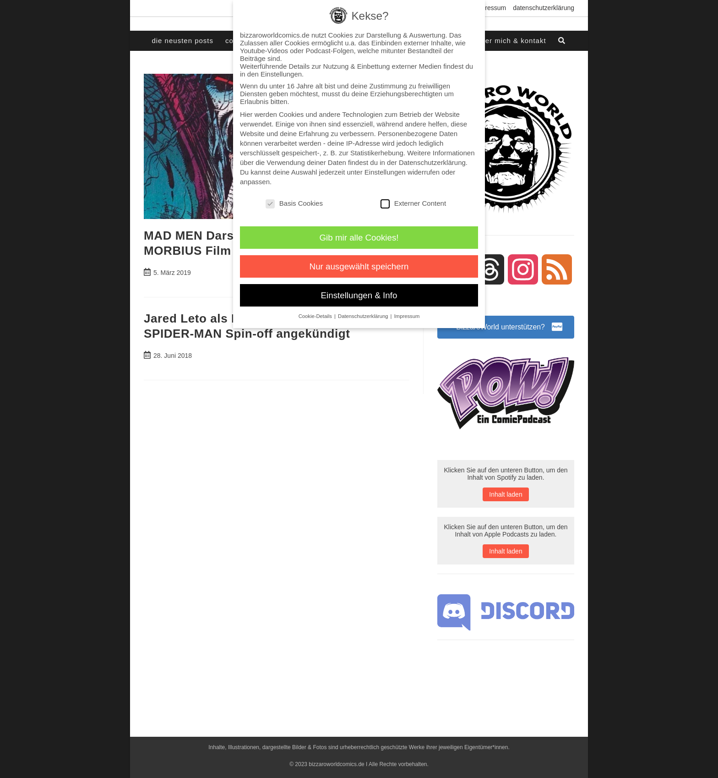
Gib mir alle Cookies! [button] (359, 237)
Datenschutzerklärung (543, 7)
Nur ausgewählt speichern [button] (359, 266)
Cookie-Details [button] (316, 316)
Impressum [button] (407, 316)
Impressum (490, 7)
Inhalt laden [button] (505, 495)
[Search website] (562, 41)
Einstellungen (385, 172)
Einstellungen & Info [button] (359, 295)
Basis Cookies (294, 203)
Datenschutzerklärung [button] (364, 316)
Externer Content (413, 203)
